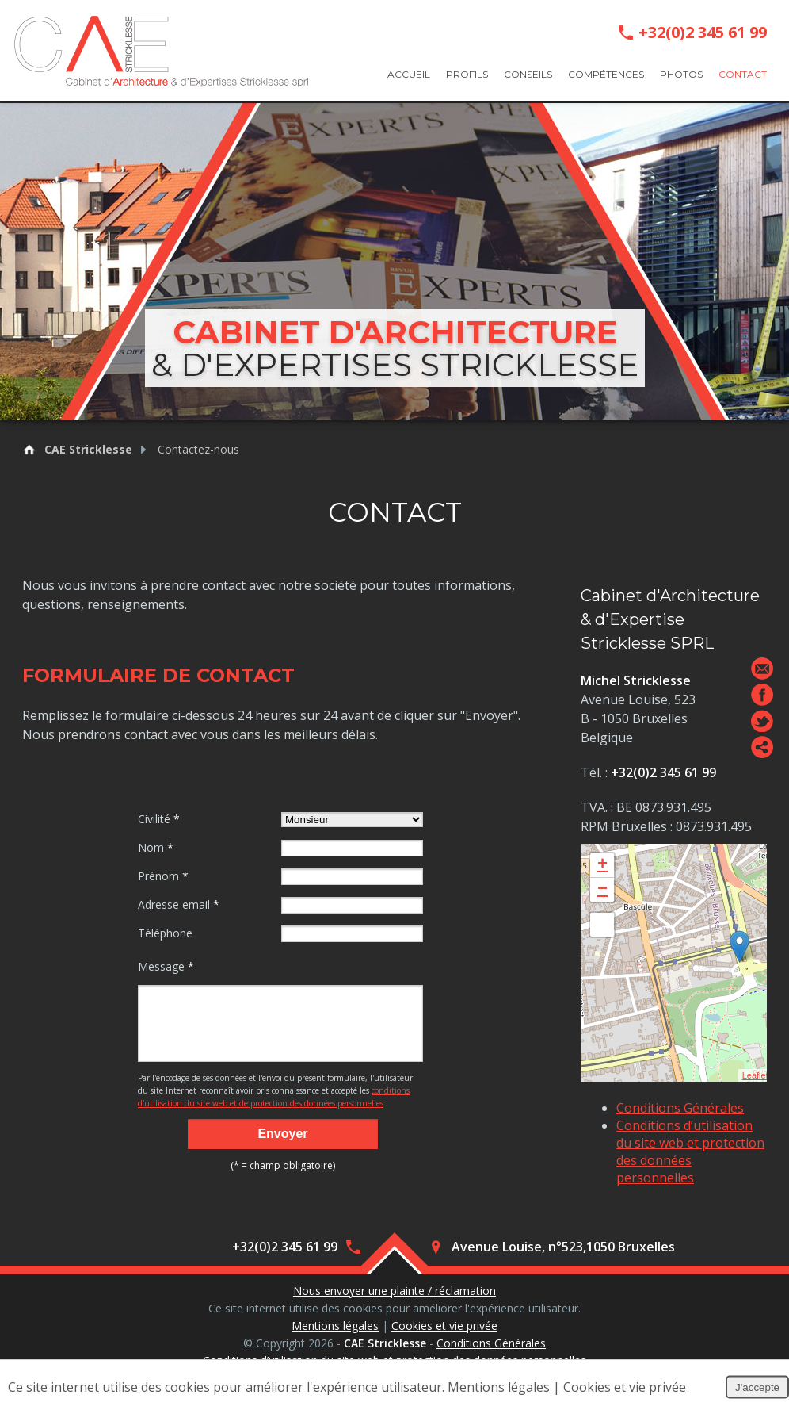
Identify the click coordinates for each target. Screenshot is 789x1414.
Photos (681, 74)
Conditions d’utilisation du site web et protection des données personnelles (690, 1151)
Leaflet (755, 1075)
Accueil (408, 74)
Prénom (163, 875)
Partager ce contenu (762, 747)
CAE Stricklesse (88, 449)
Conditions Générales (680, 1108)
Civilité (159, 818)
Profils (467, 74)
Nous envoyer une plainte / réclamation (394, 1292)
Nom (155, 847)
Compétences (606, 74)
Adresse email (178, 904)
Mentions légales (335, 1327)
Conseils (528, 74)
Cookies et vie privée (444, 1327)
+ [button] (602, 865)
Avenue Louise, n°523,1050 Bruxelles (563, 1248)
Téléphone (165, 933)
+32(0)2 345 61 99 (702, 32)
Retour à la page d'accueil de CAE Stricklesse (29, 450)
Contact (742, 74)
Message (166, 966)
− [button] (602, 890)
